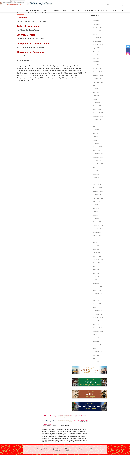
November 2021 (98, 191)
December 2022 (98, 153)
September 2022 (98, 164)
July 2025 (96, 51)
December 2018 (98, 293)
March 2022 (96, 177)
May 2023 (96, 136)
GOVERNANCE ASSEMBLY (61, 10)
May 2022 (96, 171)
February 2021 (97, 222)
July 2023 (96, 130)
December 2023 (98, 112)
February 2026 (97, 27)
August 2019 (96, 266)
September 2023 (98, 123)
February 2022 (97, 181)
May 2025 (96, 58)
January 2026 (97, 31)
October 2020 (97, 232)
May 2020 (96, 246)
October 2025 (97, 41)
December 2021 (98, 188)
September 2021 (98, 198)
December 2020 (98, 225)
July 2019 (96, 269)
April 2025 (96, 61)
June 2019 (96, 273)
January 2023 (97, 150)
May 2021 (96, 211)
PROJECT (75, 10)
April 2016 (96, 341)
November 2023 (98, 116)
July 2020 (96, 239)
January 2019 (97, 290)
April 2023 (96, 140)
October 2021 (97, 194)
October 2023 (97, 119)
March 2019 (96, 283)
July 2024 (96, 89)
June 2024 (96, 92)
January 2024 (97, 109)
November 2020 (98, 229)
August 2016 (96, 334)
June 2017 (96, 321)
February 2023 (97, 147)
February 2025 (97, 68)
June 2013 (96, 362)
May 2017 (96, 324)
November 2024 (98, 75)
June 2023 (96, 133)
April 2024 (96, 99)
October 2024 (97, 78)
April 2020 (96, 249)
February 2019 (97, 287)
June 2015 (96, 355)
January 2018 (97, 307)
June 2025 (96, 54)
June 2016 (96, 338)
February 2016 (97, 345)
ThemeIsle (72, 450)
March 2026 (96, 24)
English (13, 1)
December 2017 (98, 310)
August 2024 (96, 85)
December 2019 (98, 259)
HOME (25, 10)
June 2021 (96, 208)
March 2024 (96, 102)
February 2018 (97, 304)
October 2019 (97, 263)
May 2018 (96, 300)
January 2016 (97, 348)
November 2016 (98, 331)
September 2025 (98, 44)
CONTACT (114, 10)
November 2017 (98, 314)
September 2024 (98, 82)
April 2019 (96, 280)
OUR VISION (46, 10)
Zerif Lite (58, 450)
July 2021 (96, 205)
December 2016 (98, 327)
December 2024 (98, 72)
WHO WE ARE (35, 10)
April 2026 (96, 20)
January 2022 (97, 184)
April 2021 (96, 215)
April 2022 (96, 174)
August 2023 (96, 126)
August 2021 (96, 201)
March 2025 (96, 65)
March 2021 (96, 218)
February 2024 (97, 106)
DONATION (124, 10)
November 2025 (98, 37)
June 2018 (96, 297)
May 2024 (96, 95)
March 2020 (96, 252)
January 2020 (97, 256)
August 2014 (96, 358)
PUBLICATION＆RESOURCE (99, 10)
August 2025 (96, 48)
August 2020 (96, 235)
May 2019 (96, 276)
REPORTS (84, 10)
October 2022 (97, 160)
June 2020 (96, 242)
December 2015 (98, 351)
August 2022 (96, 167)
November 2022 (98, 157)
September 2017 (98, 317)
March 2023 (96, 143)
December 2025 (98, 34)
